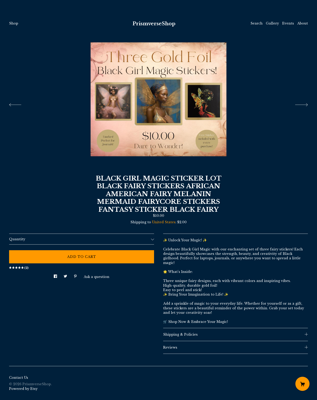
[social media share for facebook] (55, 275)
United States (163, 222)
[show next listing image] (298, 104)
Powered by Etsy (23, 389)
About (302, 23)
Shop (13, 23)
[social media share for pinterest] (75, 275)
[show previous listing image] (19, 104)
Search (256, 23)
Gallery (272, 23)
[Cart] (302, 384)
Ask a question (96, 277)
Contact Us (18, 378)
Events (288, 23)
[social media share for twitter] (65, 275)
